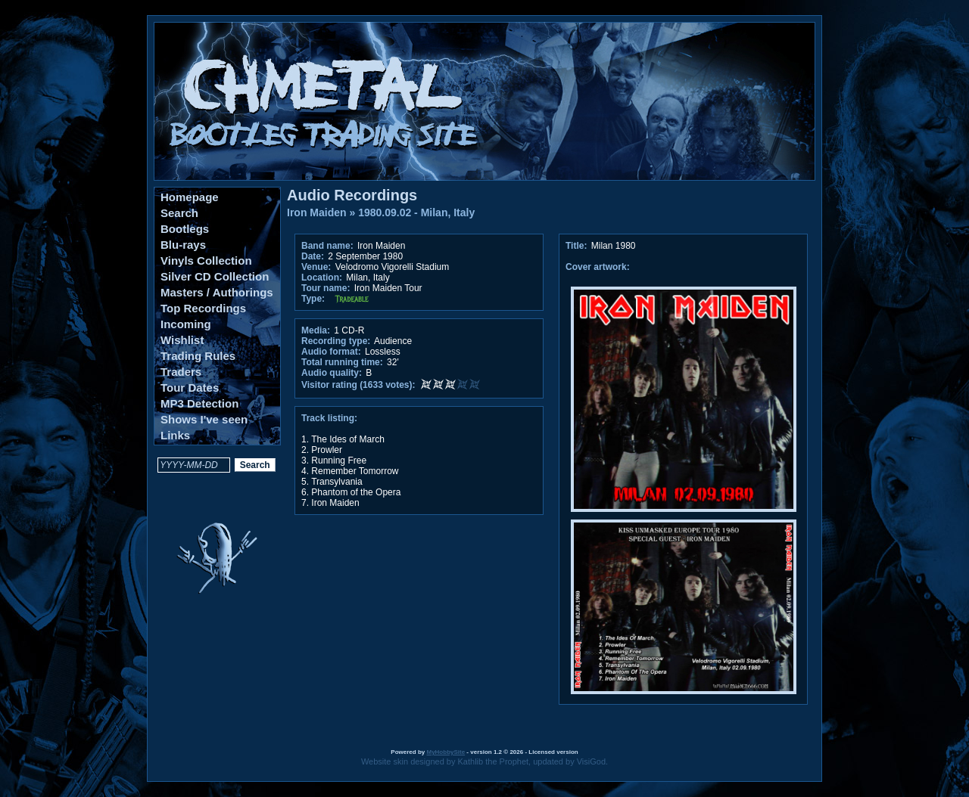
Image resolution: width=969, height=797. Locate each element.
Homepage (189, 197)
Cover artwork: (598, 267)
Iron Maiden (317, 212)
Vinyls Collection (206, 260)
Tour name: (325, 288)
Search (179, 212)
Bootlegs (184, 228)
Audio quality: (331, 372)
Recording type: (335, 341)
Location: (321, 277)
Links (175, 435)
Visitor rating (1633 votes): (358, 385)
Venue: (316, 267)
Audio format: (331, 351)
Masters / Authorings (216, 292)
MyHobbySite (445, 752)
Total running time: (342, 362)
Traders (180, 371)
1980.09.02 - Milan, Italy (416, 212)
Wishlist (182, 339)
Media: (315, 330)
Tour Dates (189, 387)
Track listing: (329, 418)
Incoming (185, 324)
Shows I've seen (204, 419)
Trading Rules (197, 355)
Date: (312, 256)
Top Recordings (203, 308)
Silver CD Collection (214, 276)
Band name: (327, 245)
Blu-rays (183, 244)
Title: (578, 245)
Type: (313, 298)
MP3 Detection (199, 403)
